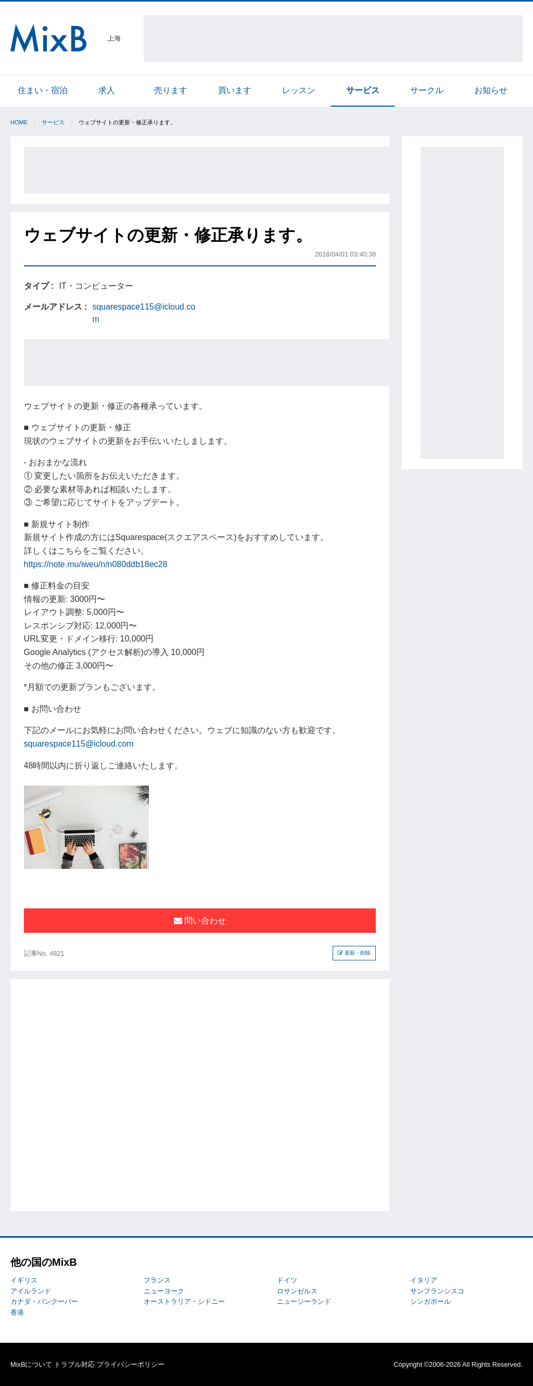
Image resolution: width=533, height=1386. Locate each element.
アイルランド (30, 1291)
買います (234, 90)
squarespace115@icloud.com (79, 743)
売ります (170, 90)
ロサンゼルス (297, 1291)
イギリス (23, 1280)
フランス (157, 1280)
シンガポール (430, 1301)
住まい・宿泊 (43, 90)
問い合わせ (200, 920)
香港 (17, 1312)
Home (19, 122)
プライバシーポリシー (130, 1364)
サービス (362, 90)
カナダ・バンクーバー (44, 1301)
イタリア (423, 1280)
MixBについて (31, 1364)
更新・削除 (354, 953)
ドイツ (287, 1280)
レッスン (298, 90)
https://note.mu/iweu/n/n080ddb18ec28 (96, 564)
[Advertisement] (333, 38)
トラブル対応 (74, 1364)
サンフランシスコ (437, 1291)
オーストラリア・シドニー (184, 1301)
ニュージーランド (304, 1301)
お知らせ (490, 90)
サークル (426, 90)
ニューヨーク (164, 1291)
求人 (106, 90)
